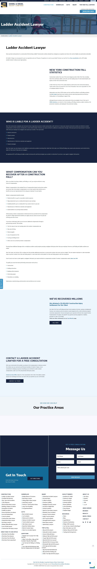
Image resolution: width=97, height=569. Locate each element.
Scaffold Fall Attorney (7, 561)
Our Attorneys (54, 0)
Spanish (6, 0)
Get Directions (35, 541)
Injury (44, 557)
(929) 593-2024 (88, 11)
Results (81, 0)
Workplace (25, 557)
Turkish (12, 0)
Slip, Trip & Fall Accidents (8, 563)
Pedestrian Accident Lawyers (50, 559)
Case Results (70, 318)
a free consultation (74, 58)
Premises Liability (47, 565)
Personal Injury (46, 561)
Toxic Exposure (5, 565)
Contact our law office (11, 438)
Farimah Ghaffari (67, 565)
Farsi (16, 0)
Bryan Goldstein (67, 567)
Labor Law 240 (73, 258)
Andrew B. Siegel (67, 561)
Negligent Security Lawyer (49, 567)
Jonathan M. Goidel (68, 559)
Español (93, 0)
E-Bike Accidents (47, 563)
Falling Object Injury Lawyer (29, 563)
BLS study (54, 94)
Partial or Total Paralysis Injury (30, 567)
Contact (87, 0)
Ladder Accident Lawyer (8, 559)
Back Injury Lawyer (27, 561)
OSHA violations (53, 102)
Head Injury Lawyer (27, 565)
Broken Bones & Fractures (29, 559)
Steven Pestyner (67, 563)
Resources (69, 0)
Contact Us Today (15, 444)
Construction (4, 36)
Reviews (76, 0)
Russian (9, 0)
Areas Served (62, 0)
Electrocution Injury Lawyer (9, 567)
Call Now (56, 322)
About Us (46, 0)
